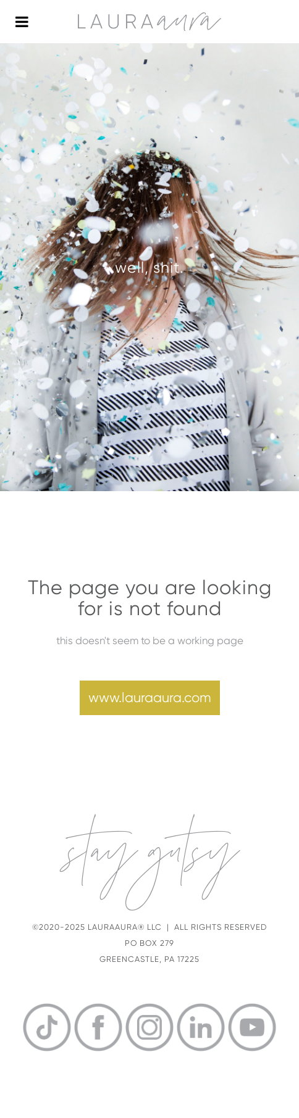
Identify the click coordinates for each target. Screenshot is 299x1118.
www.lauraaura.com (149, 697)
